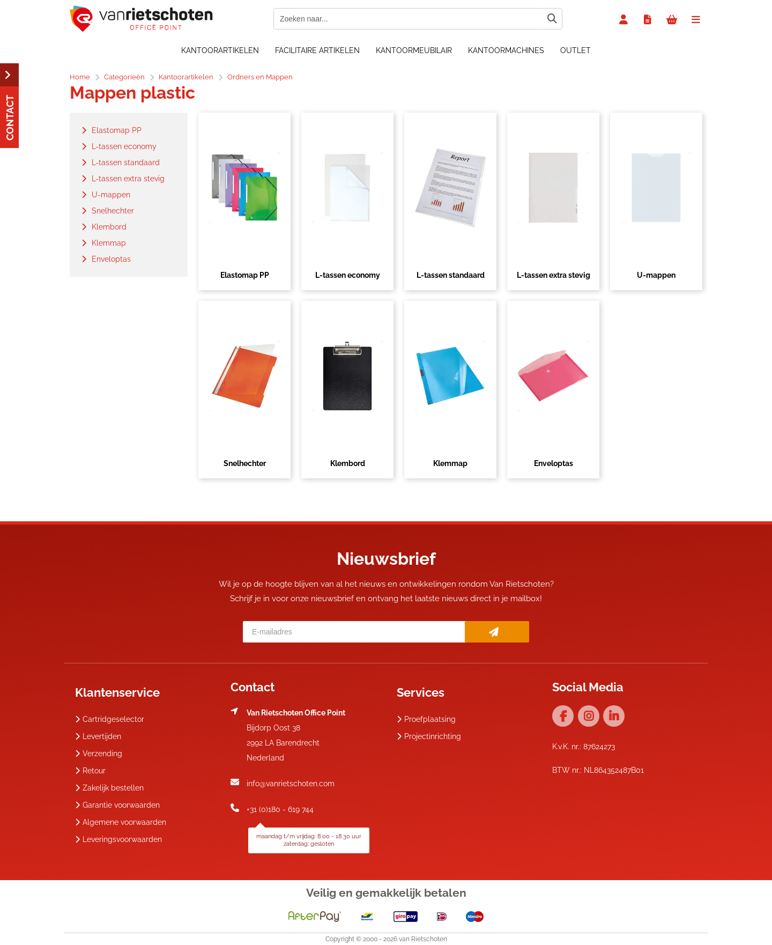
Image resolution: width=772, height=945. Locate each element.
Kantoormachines (506, 50)
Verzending (98, 753)
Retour (90, 770)
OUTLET (575, 50)
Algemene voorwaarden (120, 822)
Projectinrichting (429, 736)
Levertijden (98, 736)
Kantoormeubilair (414, 50)
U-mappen (656, 275)
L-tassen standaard (451, 275)
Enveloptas (553, 463)
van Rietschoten (423, 939)
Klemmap (450, 463)
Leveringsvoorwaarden (118, 839)
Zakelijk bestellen (109, 788)
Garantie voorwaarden (117, 805)
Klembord (347, 463)
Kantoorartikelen (220, 50)
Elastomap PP (244, 275)
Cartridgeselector (109, 719)
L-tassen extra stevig (553, 275)
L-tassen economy (347, 275)
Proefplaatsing (426, 719)
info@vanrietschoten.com (291, 783)
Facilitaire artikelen (317, 50)
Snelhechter (245, 463)
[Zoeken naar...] (551, 18)
